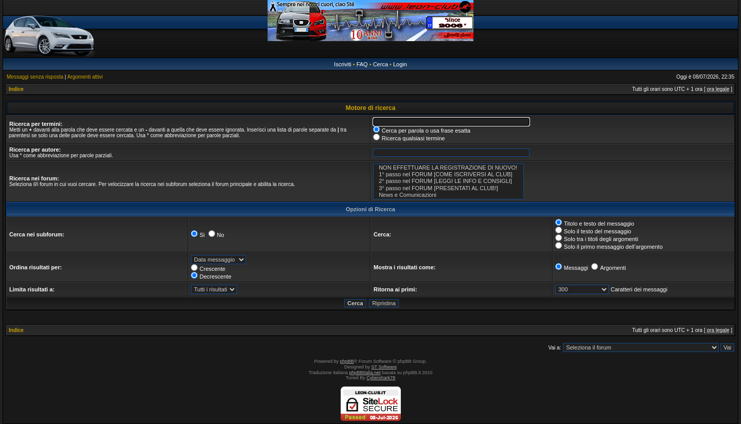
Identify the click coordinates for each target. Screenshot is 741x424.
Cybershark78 (380, 377)
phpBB (347, 361)
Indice (16, 89)
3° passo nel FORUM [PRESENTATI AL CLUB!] (448, 188)
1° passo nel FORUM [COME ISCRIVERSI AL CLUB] (448, 174)
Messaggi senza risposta (35, 77)
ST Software (384, 367)
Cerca (380, 64)
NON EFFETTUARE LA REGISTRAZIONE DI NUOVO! (448, 167)
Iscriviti (342, 64)
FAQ (362, 64)
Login (400, 64)
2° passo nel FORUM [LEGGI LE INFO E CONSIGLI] (448, 181)
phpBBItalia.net (365, 372)
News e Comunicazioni (448, 195)
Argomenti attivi (85, 77)
